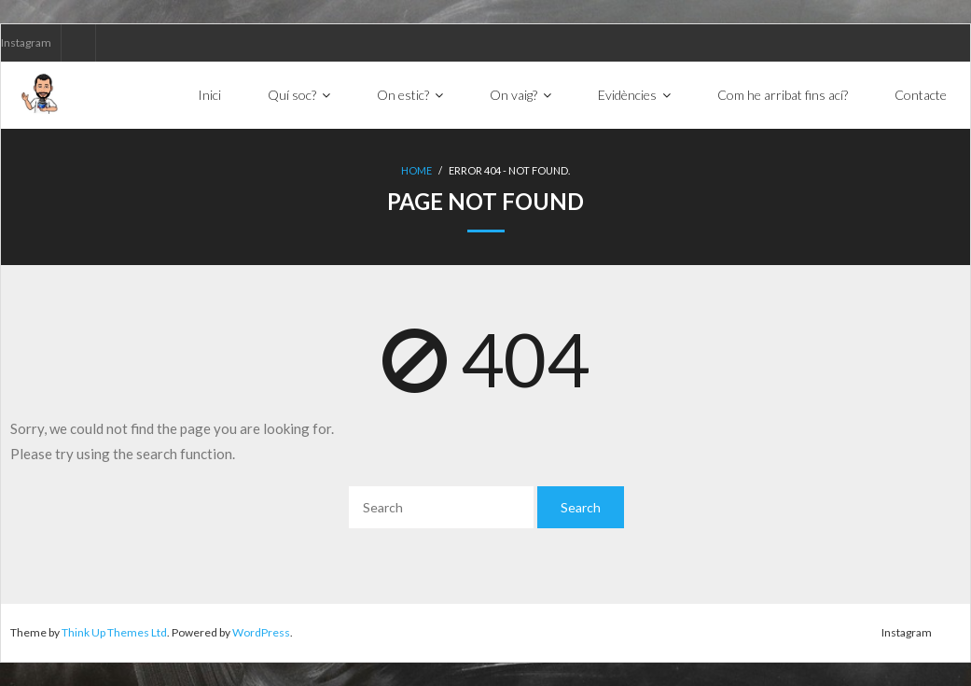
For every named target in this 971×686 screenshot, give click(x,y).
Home (416, 170)
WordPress (261, 632)
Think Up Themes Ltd (114, 632)
